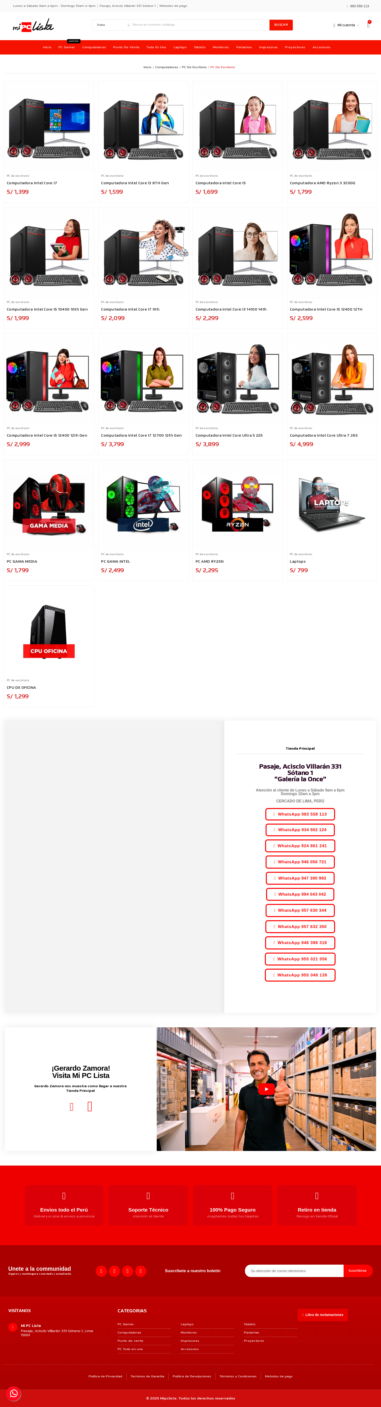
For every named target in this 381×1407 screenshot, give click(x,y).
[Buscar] (199, 25)
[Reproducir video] (266, 1089)
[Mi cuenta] (345, 25)
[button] (358, 6)
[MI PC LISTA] (33, 25)
